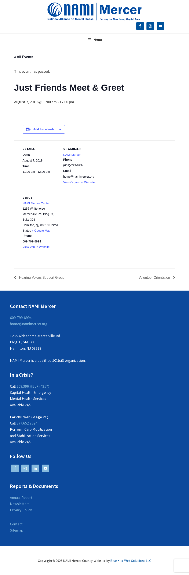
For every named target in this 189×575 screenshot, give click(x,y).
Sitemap (16, 530)
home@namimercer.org (28, 323)
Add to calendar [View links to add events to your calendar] (44, 129)
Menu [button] (98, 39)
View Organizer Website (79, 182)
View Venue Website (36, 247)
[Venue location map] (85, 218)
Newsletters (19, 503)
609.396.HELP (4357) (33, 386)
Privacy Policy (21, 509)
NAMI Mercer (72, 154)
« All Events (23, 57)
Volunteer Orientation (154, 277)
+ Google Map (41, 230)
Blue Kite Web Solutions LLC (130, 560)
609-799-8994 (21, 317)
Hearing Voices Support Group (41, 277)
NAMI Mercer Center (36, 203)
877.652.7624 (27, 423)
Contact (16, 524)
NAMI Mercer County (94, 11)
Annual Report (21, 497)
